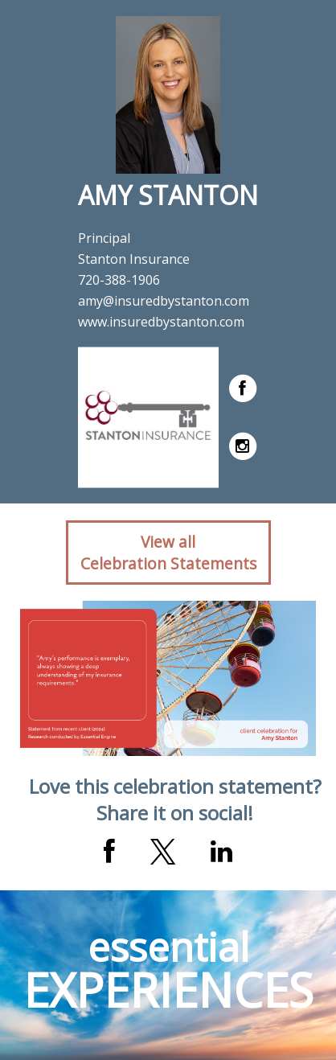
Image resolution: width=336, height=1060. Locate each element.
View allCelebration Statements (168, 552)
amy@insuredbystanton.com (163, 301)
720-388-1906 (119, 280)
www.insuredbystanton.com (161, 322)
